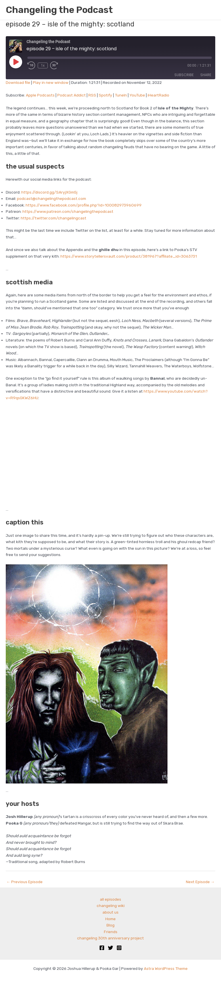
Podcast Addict (71, 95)
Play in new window (50, 82)
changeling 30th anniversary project (110, 938)
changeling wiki (111, 905)
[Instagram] (119, 947)
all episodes (110, 899)
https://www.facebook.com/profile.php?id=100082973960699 (84, 205)
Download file (18, 82)
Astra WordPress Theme (166, 968)
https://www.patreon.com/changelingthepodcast (67, 211)
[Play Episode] (15, 61)
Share (205, 74)
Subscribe (184, 74)
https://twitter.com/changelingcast (53, 218)
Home (110, 918)
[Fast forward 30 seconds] (58, 65)
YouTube (137, 95)
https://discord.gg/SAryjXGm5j (49, 192)
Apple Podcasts (40, 95)
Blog (110, 925)
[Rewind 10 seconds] (31, 65)
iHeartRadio (158, 95)
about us (110, 912)
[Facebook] (101, 947)
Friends (110, 931)
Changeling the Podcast (59, 9)
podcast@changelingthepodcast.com (51, 198)
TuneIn (121, 95)
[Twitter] (110, 947)
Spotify (105, 95)
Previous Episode (24, 881)
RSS (92, 95)
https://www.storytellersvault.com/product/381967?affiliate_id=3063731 (128, 256)
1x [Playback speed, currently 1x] (43, 65)
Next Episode (200, 881)
